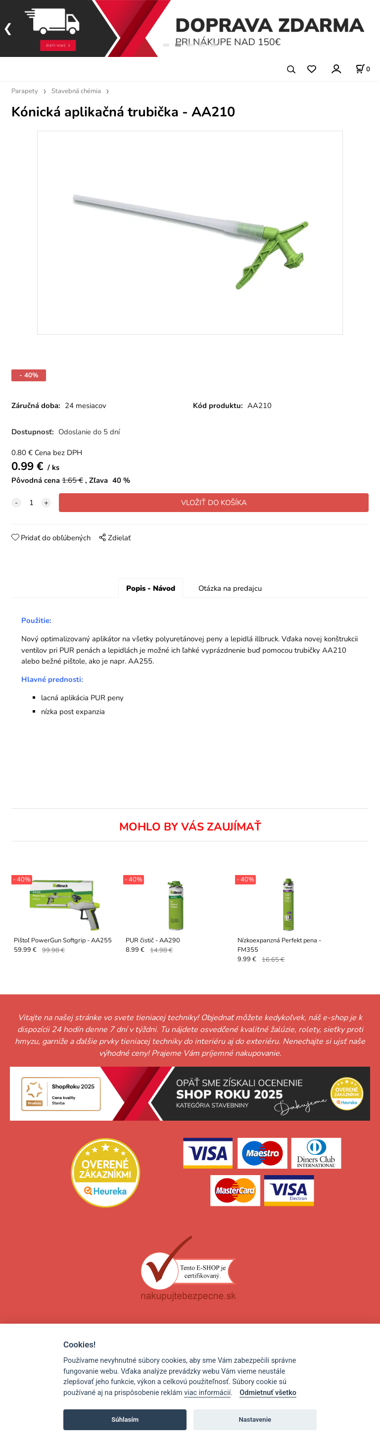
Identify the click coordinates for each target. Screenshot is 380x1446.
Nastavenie (254, 1419)
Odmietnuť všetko (267, 1393)
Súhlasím (125, 1419)
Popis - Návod (150, 588)
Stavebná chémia (76, 91)
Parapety (24, 91)
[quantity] (31, 502)
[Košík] (362, 69)
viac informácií (207, 1393)
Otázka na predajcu (230, 588)
